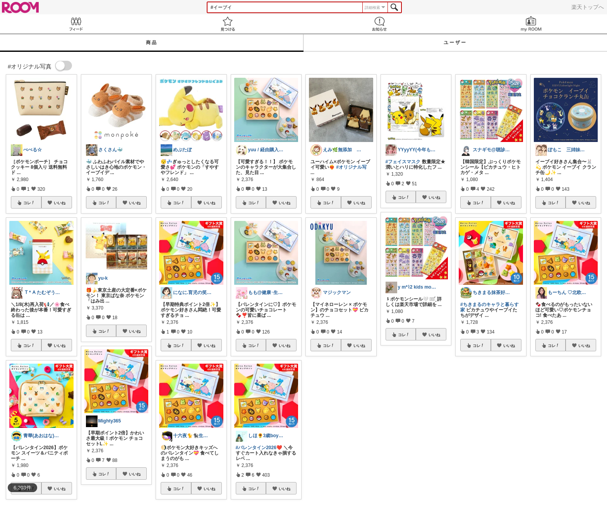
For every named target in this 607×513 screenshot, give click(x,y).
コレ (29, 203)
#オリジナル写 (351, 167)
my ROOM (531, 23)
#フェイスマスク (403, 161)
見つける (228, 23)
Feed (76, 23)
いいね (59, 203)
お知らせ (379, 23)
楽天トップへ (587, 7)
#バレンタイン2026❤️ (259, 447)
